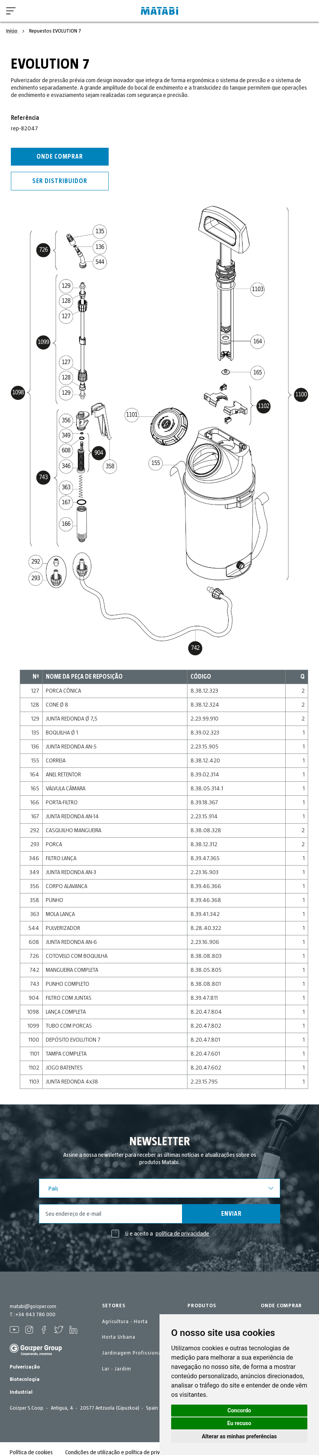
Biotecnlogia (25, 1379)
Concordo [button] (239, 1410)
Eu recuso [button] (239, 1423)
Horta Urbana (118, 1337)
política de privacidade (182, 1233)
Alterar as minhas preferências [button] (239, 1436)
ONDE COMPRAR (281, 1305)
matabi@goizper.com (33, 1306)
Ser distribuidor (59, 181)
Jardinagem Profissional (132, 1353)
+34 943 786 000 (35, 1314)
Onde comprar (59, 157)
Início (12, 31)
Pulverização (25, 1367)
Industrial (21, 1392)
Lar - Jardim (116, 1369)
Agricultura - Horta (125, 1321)
